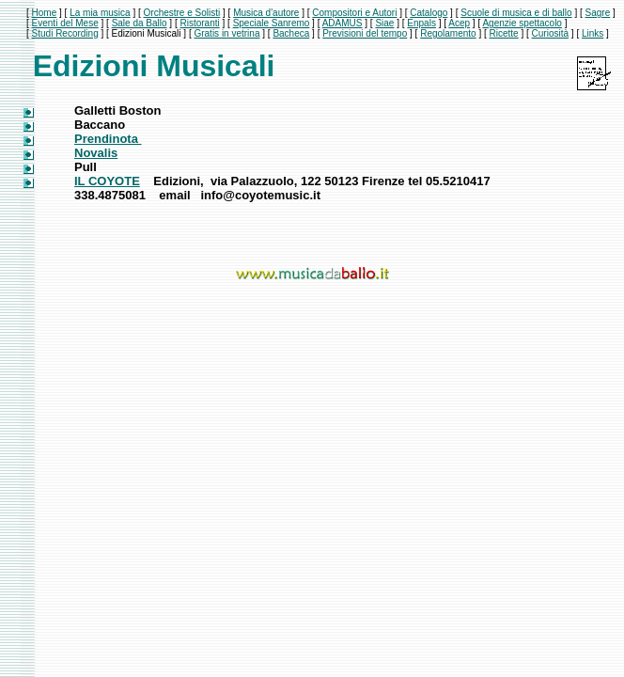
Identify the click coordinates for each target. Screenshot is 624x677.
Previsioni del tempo (364, 33)
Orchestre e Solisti (182, 13)
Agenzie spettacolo (522, 23)
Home (44, 13)
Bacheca (291, 33)
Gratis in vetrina (226, 33)
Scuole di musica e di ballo (515, 13)
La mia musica (100, 13)
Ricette (504, 33)
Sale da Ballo (139, 23)
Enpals (421, 23)
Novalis (95, 153)
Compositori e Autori (354, 13)
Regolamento (448, 33)
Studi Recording (65, 33)
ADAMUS (342, 23)
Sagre (598, 13)
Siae (384, 23)
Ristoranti (199, 23)
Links (592, 33)
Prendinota (108, 139)
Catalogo (428, 13)
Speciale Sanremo (271, 23)
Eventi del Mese (65, 23)
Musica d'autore (266, 13)
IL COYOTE (107, 181)
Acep (459, 23)
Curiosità (550, 33)
